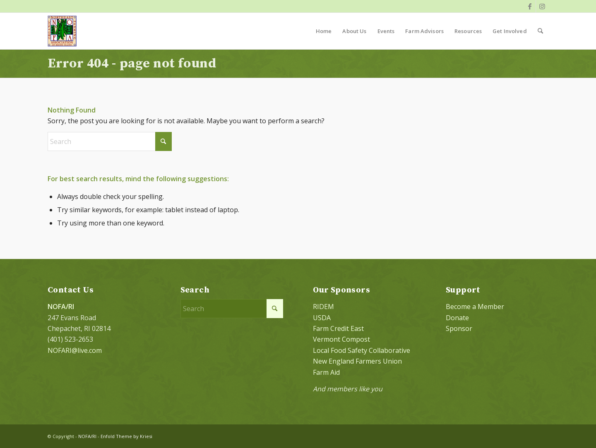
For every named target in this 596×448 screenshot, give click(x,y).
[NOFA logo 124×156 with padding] (62, 31)
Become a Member (475, 306)
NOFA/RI (87, 436)
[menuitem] (323, 31)
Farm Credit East (338, 328)
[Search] (540, 31)
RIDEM (323, 306)
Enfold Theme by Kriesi (126, 436)
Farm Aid (326, 372)
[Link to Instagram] (542, 6)
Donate (457, 317)
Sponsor (459, 328)
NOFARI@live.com (75, 350)
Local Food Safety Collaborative (361, 350)
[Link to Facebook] (530, 6)
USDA (322, 317)
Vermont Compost (341, 339)
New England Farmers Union (357, 361)
